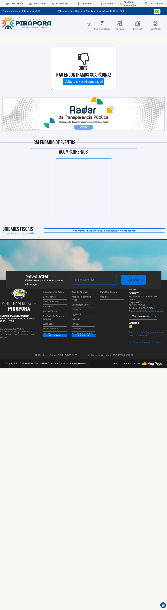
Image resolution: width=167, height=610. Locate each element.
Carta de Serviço (51, 302)
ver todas (31, 233)
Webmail (104, 297)
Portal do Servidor (108, 292)
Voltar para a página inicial (83, 81)
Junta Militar (48, 324)
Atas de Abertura (80, 292)
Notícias (75, 324)
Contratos (76, 310)
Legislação (77, 314)
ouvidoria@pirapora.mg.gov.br (150, 311)
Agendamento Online (53, 292)
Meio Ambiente (50, 329)
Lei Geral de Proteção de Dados (145, 342)
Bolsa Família (49, 297)
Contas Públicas (50, 311)
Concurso (47, 307)
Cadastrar (133, 279)
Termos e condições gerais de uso (146, 332)
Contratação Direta (81, 305)
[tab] (89, 25)
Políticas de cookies (139, 335)
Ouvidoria (76, 329)
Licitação (76, 319)
